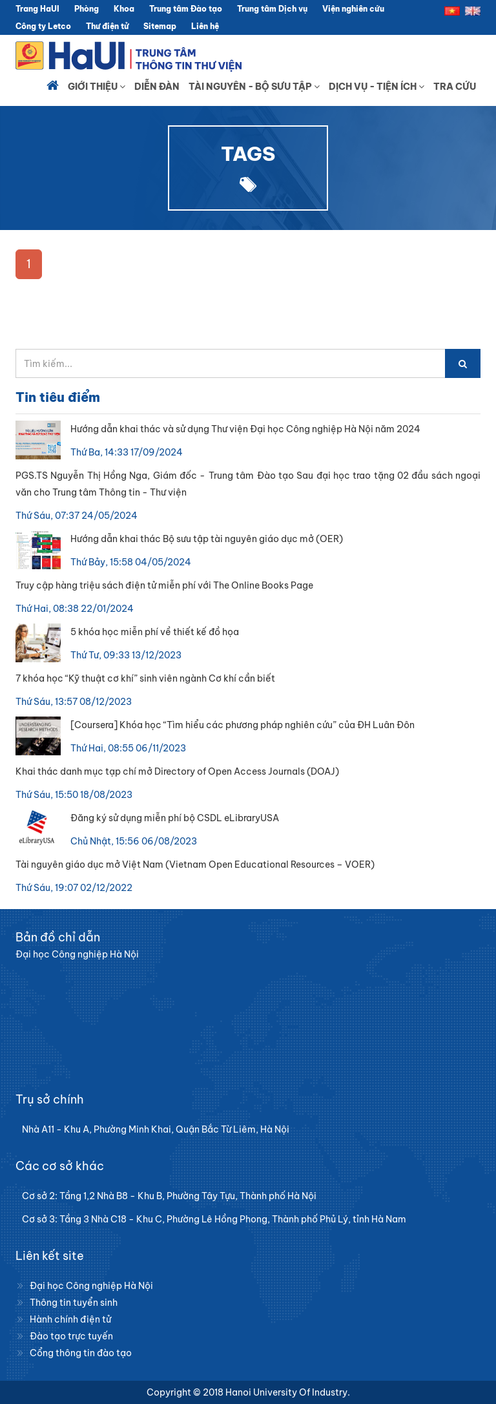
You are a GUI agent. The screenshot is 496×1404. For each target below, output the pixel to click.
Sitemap (159, 26)
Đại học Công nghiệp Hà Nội (91, 1286)
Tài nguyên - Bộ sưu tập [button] (254, 86)
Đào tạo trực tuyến (71, 1336)
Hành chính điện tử (70, 1319)
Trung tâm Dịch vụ (272, 9)
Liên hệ (205, 26)
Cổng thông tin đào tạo (81, 1353)
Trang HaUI (37, 9)
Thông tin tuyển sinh (74, 1302)
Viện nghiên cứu (353, 9)
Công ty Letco (43, 26)
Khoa (124, 9)
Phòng (86, 9)
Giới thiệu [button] (96, 86)
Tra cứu (454, 86)
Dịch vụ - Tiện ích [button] (376, 86)
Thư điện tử (107, 26)
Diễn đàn (157, 86)
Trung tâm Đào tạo (185, 9)
